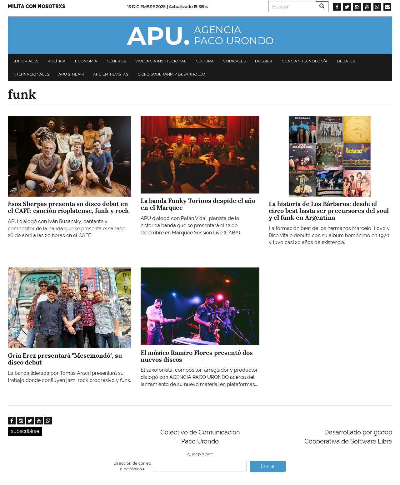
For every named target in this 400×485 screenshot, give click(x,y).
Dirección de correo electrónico (132, 466)
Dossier (263, 61)
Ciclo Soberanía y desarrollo (171, 74)
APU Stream (71, 74)
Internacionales (30, 74)
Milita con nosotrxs (36, 6)
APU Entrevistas (110, 74)
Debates (346, 61)
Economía (86, 61)
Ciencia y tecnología (305, 61)
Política (57, 61)
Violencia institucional (160, 61)
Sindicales (234, 61)
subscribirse (25, 431)
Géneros (116, 61)
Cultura (205, 61)
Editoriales (25, 61)
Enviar (268, 466)
